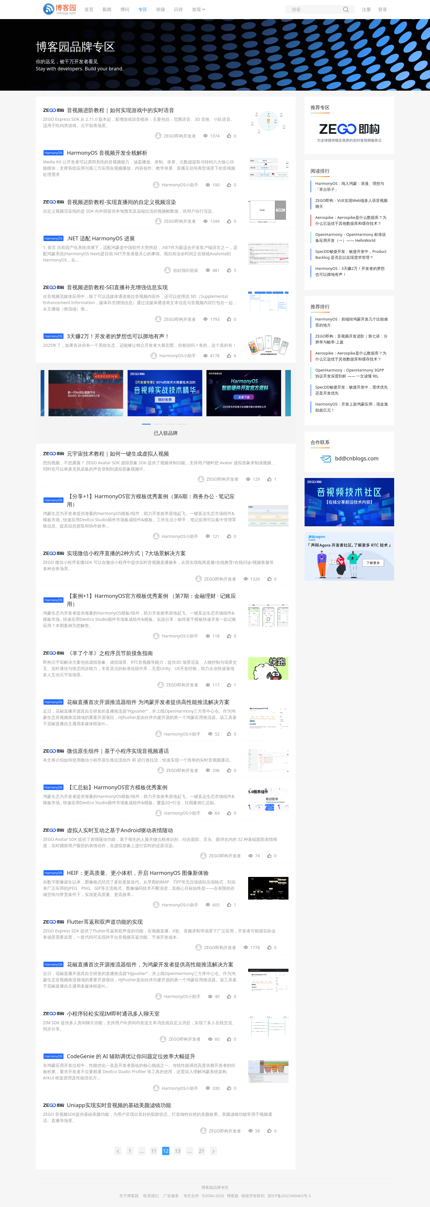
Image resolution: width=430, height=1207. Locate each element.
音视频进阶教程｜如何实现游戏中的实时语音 (120, 110)
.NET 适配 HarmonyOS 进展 (101, 238)
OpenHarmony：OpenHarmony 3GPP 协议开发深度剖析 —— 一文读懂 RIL (349, 373)
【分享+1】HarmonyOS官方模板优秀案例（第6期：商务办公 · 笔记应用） (151, 500)
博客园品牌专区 (75, 46)
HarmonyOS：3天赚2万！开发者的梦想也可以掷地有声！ (350, 271)
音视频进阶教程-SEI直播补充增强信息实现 (117, 287)
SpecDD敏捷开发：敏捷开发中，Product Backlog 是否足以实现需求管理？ (351, 254)
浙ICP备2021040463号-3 (289, 1195)
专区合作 (191, 1195)
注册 (366, 9)
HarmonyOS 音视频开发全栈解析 (107, 152)
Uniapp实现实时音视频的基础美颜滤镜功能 (119, 1105)
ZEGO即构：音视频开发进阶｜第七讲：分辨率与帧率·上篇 (351, 339)
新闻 (106, 9)
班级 (160, 9)
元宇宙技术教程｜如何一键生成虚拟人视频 (118, 453)
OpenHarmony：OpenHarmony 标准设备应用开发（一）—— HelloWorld (350, 237)
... (142, 1151)
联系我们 (151, 1195)
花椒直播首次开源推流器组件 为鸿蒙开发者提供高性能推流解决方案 (148, 701)
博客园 (233, 1195)
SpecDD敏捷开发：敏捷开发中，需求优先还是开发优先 (351, 390)
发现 (196, 9)
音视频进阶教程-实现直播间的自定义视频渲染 (121, 201)
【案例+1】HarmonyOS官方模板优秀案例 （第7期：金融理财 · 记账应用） (151, 599)
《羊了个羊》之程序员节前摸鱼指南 (110, 653)
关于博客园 (129, 1195)
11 (153, 1151)
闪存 (178, 9)
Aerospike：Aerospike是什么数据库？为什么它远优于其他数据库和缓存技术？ (350, 220)
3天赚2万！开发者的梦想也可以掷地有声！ (118, 336)
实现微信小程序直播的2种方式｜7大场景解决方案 (126, 553)
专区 (142, 9)
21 (201, 1151)
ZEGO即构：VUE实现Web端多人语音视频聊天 (351, 203)
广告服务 (171, 1195)
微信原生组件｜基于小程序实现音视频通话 (118, 750)
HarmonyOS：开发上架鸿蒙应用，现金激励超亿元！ (351, 407)
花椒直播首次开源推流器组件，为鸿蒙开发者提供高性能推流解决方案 (150, 964)
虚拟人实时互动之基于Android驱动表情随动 (120, 830)
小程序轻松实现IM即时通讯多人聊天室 (113, 1013)
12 (165, 1151)
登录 (382, 9)
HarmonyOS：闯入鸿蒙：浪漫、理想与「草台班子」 (349, 186)
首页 (89, 9)
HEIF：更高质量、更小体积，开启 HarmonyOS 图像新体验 (138, 872)
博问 (124, 9)
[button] (146, 424)
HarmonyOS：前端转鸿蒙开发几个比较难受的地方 (351, 322)
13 (177, 1151)
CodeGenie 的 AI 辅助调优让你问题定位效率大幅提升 (131, 1056)
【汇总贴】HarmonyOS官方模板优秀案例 (117, 787)
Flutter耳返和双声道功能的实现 (105, 921)
